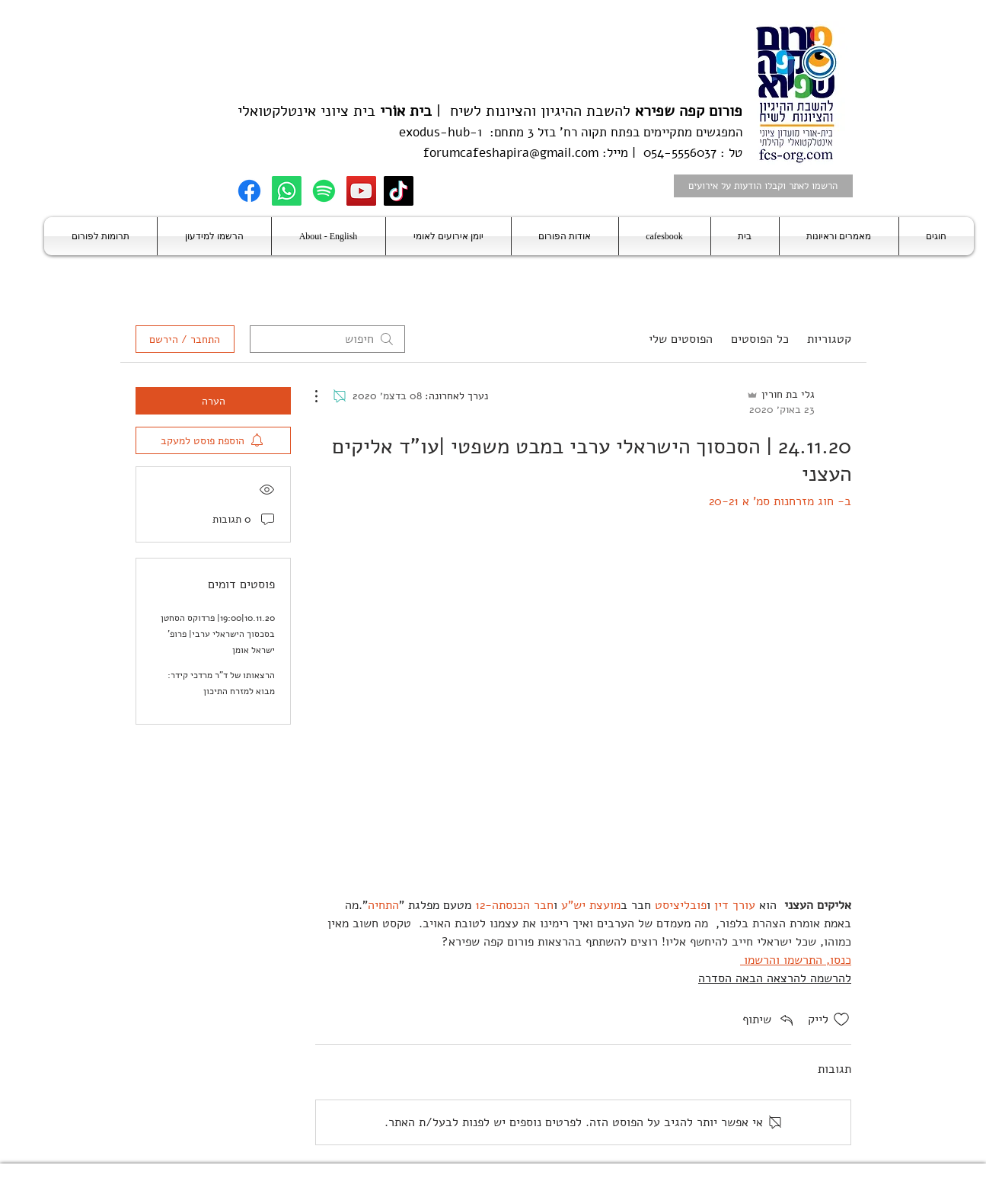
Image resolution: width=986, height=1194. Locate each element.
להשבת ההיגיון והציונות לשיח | (587, 111)
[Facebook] (249, 191)
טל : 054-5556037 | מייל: (670, 153)
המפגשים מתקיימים (691, 132)
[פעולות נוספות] (324, 396)
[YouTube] (361, 191)
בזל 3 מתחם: (519, 132)
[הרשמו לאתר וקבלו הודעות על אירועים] (763, 185)
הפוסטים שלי (681, 339)
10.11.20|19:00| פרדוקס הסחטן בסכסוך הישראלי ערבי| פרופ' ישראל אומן (218, 634)
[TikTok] (398, 191)
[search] (327, 339)
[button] (936, 236)
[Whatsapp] (287, 191)
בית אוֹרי (406, 111)
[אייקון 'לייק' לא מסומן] (841, 1019)
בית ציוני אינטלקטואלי (306, 111)
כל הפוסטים (760, 339)
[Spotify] (324, 191)
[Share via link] (769, 1019)
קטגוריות (829, 339)
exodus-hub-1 (440, 132)
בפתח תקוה (608, 132)
